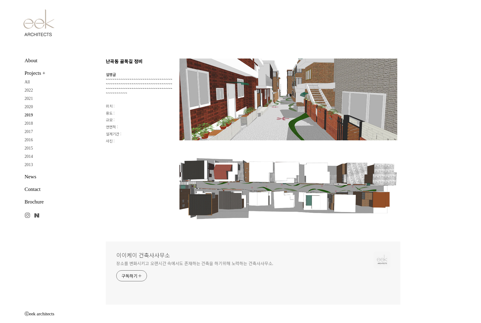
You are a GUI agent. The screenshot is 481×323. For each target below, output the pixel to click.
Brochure (34, 202)
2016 (29, 140)
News (30, 177)
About (31, 60)
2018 (29, 123)
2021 (29, 98)
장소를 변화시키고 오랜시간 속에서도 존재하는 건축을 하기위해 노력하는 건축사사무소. (194, 263)
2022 (29, 90)
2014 (29, 156)
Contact (32, 189)
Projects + (35, 73)
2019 (29, 115)
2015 (29, 148)
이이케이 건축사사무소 (143, 255)
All (27, 82)
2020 (29, 106)
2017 (29, 131)
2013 (29, 164)
